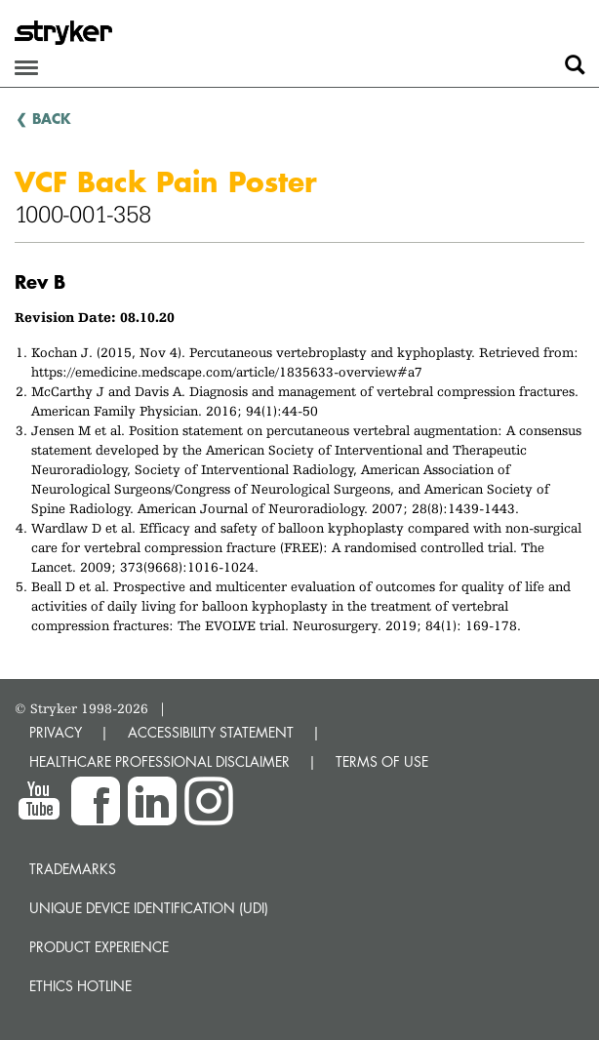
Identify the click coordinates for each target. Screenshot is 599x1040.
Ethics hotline (80, 986)
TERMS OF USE (382, 761)
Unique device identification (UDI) (148, 908)
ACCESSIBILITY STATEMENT (211, 732)
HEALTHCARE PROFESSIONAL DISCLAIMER (159, 761)
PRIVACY (55, 732)
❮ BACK (43, 118)
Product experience (99, 947)
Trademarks (72, 869)
